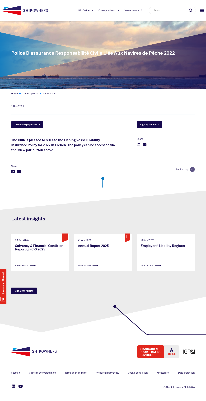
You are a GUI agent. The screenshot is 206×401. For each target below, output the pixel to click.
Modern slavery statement (42, 372)
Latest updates (30, 93)
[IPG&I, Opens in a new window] (187, 352)
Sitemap (15, 372)
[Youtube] (20, 386)
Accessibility (163, 372)
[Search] (192, 10)
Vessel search (132, 10)
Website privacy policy (107, 372)
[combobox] (168, 10)
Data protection (186, 372)
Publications (49, 93)
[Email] (19, 171)
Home (14, 93)
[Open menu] (202, 10)
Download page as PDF (27, 124)
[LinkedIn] (13, 171)
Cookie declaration (138, 372)
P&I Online (83, 10)
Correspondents (107, 10)
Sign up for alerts (149, 124)
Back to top (182, 169)
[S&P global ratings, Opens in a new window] (156, 351)
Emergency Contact (3, 283)
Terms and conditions (76, 372)
